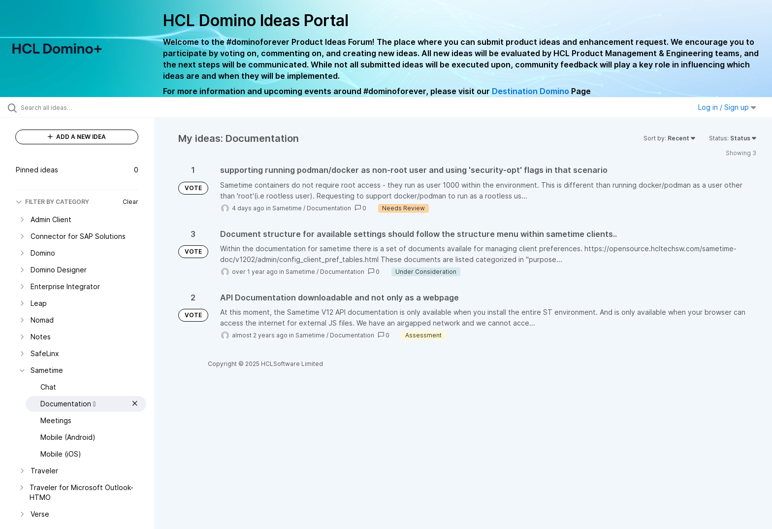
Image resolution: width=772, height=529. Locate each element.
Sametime (287, 208)
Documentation (329, 208)
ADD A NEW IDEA (77, 136)
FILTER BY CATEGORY (52, 201)
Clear (130, 201)
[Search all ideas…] (89, 107)
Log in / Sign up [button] (727, 107)
